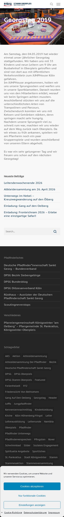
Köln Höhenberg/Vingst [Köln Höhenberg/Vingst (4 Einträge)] (29, 415)
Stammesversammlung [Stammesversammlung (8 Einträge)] (39, 463)
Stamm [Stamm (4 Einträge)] (53, 457)
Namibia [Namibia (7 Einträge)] (49, 421)
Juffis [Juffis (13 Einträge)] (8, 403)
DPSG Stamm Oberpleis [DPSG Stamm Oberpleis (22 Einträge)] (18, 379)
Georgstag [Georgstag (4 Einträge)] (40, 397)
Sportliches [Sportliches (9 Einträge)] (38, 451)
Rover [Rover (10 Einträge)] (51, 439)
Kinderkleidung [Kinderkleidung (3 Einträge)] (44, 409)
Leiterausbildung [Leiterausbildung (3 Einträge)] (15, 421)
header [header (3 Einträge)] (53, 397)
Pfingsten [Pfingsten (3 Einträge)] (39, 439)
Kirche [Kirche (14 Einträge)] (8, 415)
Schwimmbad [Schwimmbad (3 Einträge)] (13, 445)
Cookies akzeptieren (32, 486)
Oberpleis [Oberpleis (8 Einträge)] (10, 427)
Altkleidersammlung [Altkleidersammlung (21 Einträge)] (35, 356)
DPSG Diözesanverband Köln (23, 288)
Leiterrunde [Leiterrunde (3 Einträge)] (34, 421)
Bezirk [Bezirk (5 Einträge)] (52, 362)
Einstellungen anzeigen (32, 505)
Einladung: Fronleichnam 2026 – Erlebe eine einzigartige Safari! (30, 214)
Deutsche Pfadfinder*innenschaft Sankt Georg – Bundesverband (30, 266)
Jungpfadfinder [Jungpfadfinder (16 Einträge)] (23, 403)
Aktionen (32, 31)
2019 (21, 31)
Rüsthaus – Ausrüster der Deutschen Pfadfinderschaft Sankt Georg (28, 296)
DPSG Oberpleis (20, 27)
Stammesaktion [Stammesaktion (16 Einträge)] (14, 463)
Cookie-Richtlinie (13, 512)
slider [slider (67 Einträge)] (27, 445)
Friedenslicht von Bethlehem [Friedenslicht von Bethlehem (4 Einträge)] (22, 391)
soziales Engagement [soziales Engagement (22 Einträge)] (45, 445)
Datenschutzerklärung (35, 512)
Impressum (54, 512)
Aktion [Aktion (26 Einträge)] (16, 356)
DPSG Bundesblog (16, 281)
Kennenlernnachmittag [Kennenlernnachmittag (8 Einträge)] (18, 409)
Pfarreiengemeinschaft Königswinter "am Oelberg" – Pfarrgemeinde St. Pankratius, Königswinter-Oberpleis (31, 326)
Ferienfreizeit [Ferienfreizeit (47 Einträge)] (12, 385)
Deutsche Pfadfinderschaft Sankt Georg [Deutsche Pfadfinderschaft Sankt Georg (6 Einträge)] (28, 368)
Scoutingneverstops (17, 304)
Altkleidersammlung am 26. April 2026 (29, 189)
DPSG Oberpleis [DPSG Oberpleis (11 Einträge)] (23, 374)
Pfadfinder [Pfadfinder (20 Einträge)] (25, 427)
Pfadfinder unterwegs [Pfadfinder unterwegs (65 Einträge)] (18, 433)
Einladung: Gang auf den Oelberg (26, 205)
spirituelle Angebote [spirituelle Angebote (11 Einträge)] (17, 451)
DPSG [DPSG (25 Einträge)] (8, 374)
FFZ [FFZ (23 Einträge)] (25, 385)
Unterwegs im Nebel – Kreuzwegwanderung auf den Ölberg (28, 197)
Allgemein (46, 31)
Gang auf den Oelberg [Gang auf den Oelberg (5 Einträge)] (18, 397)
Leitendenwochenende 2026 (23, 183)
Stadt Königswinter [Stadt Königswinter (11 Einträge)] (35, 457)
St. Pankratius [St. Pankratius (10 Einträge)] (13, 457)
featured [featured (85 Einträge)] (40, 379)
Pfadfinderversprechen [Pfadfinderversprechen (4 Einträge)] (18, 439)
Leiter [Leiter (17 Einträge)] (49, 415)
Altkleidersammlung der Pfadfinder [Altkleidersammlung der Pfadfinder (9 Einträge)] (25, 362)
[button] (58, 4)
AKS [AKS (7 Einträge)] (7, 356)
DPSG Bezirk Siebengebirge (22, 275)
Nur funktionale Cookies (32, 495)
